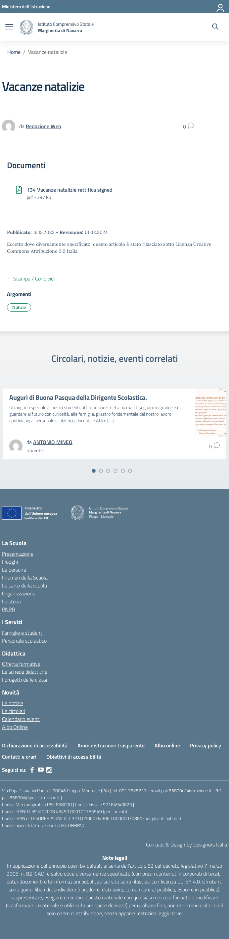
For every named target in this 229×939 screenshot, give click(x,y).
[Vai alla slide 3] (108, 471)
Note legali (114, 858)
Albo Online (15, 727)
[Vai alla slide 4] (115, 471)
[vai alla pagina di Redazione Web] (43, 126)
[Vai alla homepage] (26, 27)
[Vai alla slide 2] (101, 471)
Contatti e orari (19, 757)
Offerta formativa (21, 664)
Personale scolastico (24, 641)
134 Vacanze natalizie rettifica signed (70, 190)
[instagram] (49, 770)
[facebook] (32, 770)
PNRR (8, 609)
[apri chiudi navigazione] (9, 27)
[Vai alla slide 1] (94, 471)
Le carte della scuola (24, 585)
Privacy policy (205, 745)
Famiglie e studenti (22, 633)
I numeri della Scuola (25, 578)
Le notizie (12, 703)
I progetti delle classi (24, 680)
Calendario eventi (21, 719)
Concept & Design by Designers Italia (186, 844)
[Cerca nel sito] (215, 27)
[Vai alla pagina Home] (14, 52)
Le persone (14, 570)
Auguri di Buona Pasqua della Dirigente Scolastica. (78, 397)
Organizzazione (18, 593)
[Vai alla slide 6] (130, 471)
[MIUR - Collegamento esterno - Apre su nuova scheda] (26, 6)
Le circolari (13, 711)
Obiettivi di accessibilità (73, 757)
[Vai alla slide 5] (123, 471)
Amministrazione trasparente (111, 745)
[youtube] (41, 770)
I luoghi (10, 562)
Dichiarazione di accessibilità (35, 745)
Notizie (19, 307)
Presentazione (17, 554)
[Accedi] (220, 6)
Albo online (167, 745)
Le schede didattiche (24, 672)
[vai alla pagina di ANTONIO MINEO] (52, 442)
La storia (11, 601)
